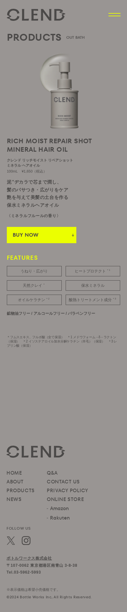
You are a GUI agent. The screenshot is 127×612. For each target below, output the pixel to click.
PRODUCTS (20, 490)
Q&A (52, 472)
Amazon (59, 508)
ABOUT (15, 481)
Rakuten (60, 517)
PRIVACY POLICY (67, 490)
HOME (14, 472)
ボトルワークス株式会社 (29, 558)
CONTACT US (63, 481)
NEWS (13, 499)
